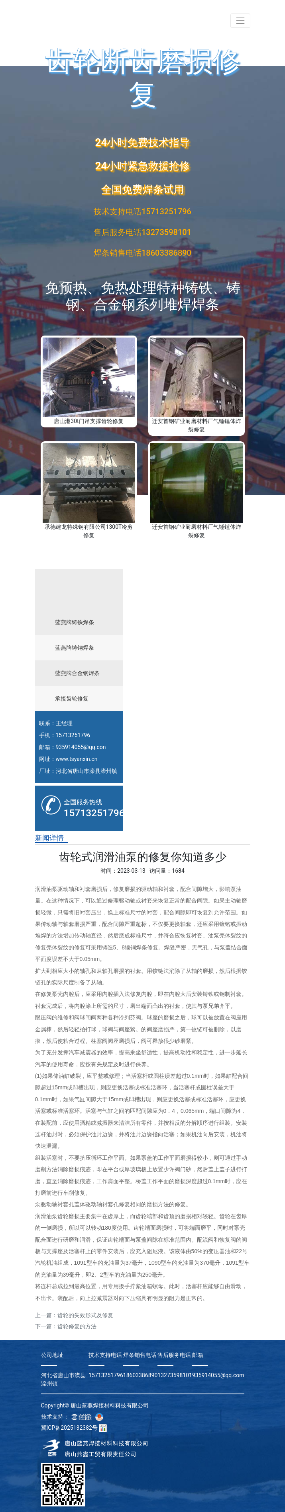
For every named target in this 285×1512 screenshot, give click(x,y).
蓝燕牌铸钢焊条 (74, 647)
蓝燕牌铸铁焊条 (74, 622)
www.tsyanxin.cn (77, 759)
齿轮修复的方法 (76, 1326)
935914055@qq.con (81, 747)
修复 (118, 889)
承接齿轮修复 (71, 698)
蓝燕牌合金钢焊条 (77, 673)
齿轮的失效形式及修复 (85, 1315)
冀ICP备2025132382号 (69, 1428)
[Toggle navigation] (240, 20)
